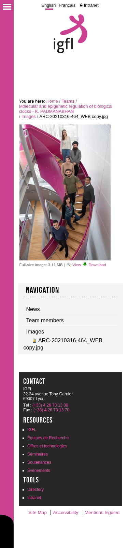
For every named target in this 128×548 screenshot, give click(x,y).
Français (67, 5)
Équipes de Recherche (48, 437)
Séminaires (37, 454)
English (48, 5)
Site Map (37, 512)
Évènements (38, 470)
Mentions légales (102, 512)
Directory (35, 489)
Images (29, 116)
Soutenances (39, 462)
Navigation (42, 290)
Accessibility (65, 512)
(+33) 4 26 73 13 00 (50, 405)
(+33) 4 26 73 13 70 (51, 410)
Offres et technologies (47, 446)
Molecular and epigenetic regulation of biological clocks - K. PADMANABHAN (65, 109)
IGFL (32, 429)
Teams (67, 101)
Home (52, 101)
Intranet (91, 5)
